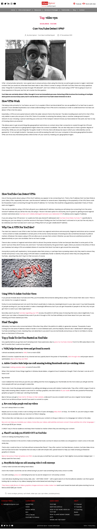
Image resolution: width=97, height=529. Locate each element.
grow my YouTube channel (63, 344)
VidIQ (25, 354)
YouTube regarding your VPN (29, 315)
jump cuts (17, 476)
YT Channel (78, 506)
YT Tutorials (78, 509)
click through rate (74, 358)
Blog (74, 11)
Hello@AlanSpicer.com (10, 506)
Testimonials (65, 11)
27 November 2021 (66, 37)
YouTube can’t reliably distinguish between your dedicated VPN (41, 216)
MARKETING (29, 506)
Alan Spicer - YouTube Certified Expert (42, 37)
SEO (27, 514)
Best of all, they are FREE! (19, 361)
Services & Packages (51, 11)
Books (76, 514)
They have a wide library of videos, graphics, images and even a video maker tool (29, 487)
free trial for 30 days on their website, (31, 399)
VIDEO (28, 509)
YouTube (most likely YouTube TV (70, 220)
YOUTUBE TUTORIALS (32, 519)
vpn (39, 495)
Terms (85, 527)
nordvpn (14, 495)
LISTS (51, 519)
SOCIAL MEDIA (44, 25)
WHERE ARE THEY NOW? (57, 521)
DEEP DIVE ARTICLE (56, 509)
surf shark (27, 495)
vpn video (44, 495)
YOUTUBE (54, 25)
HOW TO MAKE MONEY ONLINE (60, 516)
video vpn (34, 495)
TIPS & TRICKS (30, 516)
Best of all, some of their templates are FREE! (17, 458)
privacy (20, 495)
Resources (37, 11)
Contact (82, 11)
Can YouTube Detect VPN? (48, 30)
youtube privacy (54, 495)
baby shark (57, 413)
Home (13, 11)
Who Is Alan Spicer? (24, 11)
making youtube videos (18, 369)
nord (9, 495)
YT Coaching (78, 511)
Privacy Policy (91, 527)
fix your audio (65, 392)
